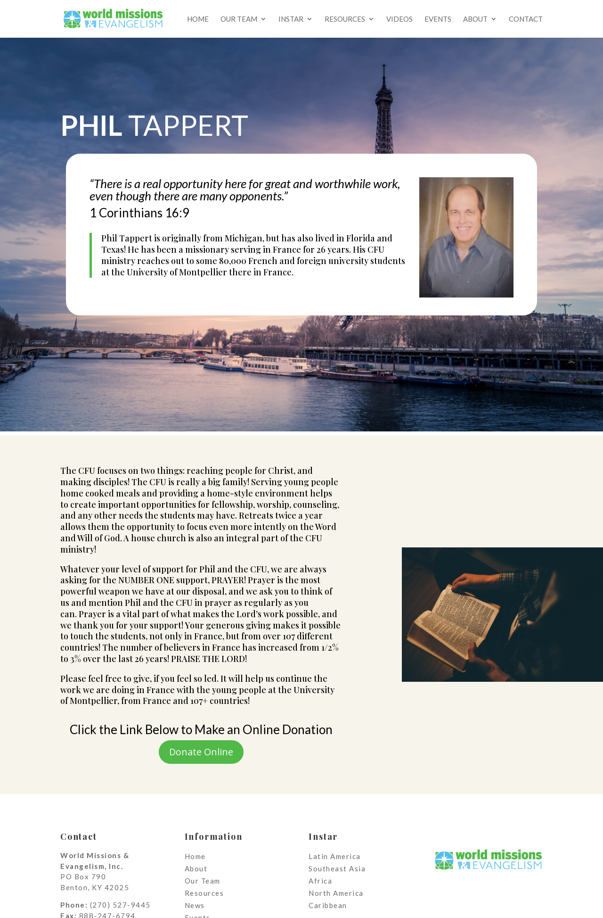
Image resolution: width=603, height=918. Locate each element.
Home (198, 19)
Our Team (238, 19)
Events (437, 19)
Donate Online (201, 751)
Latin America (335, 856)
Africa (320, 881)
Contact (526, 19)
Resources (345, 19)
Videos (399, 19)
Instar (290, 19)
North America (336, 893)
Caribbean (328, 905)
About (475, 19)
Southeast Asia (337, 868)
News (195, 905)
